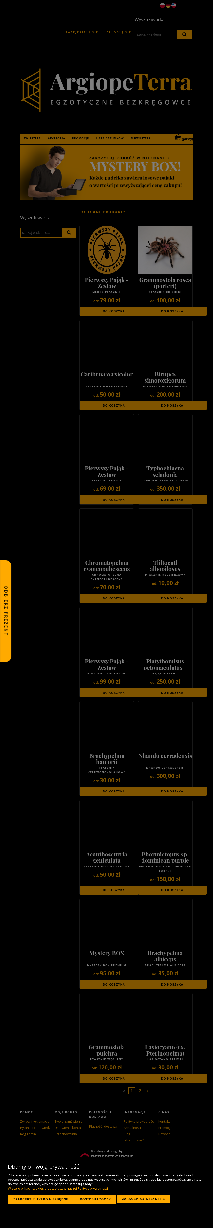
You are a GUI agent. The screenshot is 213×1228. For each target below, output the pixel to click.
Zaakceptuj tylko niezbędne (40, 1199)
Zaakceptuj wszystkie (143, 1199)
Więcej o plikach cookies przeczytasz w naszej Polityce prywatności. (58, 1188)
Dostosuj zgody (95, 1199)
